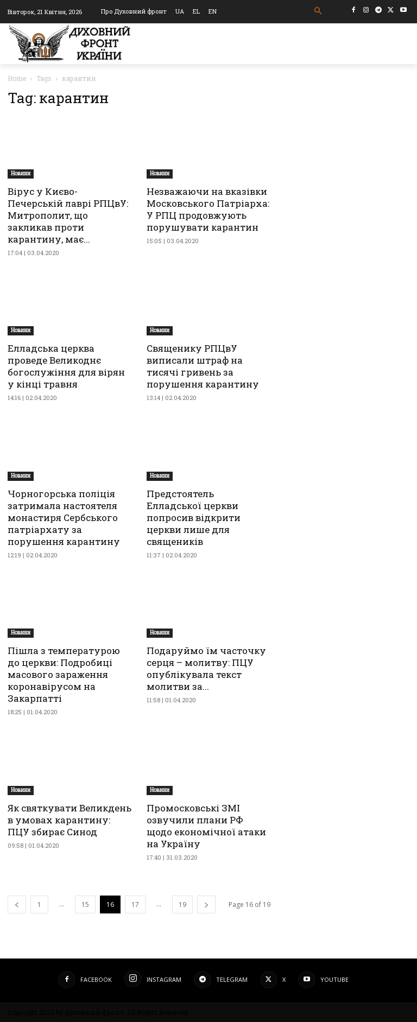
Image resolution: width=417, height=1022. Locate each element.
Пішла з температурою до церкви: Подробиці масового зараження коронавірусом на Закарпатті (64, 674)
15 (85, 904)
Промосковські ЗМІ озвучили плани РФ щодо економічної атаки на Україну (206, 826)
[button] (318, 11)
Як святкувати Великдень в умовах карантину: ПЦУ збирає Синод (69, 820)
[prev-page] (17, 904)
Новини (20, 173)
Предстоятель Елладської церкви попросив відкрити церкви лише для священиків (194, 517)
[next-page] (206, 904)
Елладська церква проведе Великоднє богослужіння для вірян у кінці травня (66, 366)
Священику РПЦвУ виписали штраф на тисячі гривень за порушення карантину (203, 366)
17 (135, 904)
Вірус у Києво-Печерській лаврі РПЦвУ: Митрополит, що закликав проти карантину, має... (68, 215)
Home (17, 78)
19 (182, 904)
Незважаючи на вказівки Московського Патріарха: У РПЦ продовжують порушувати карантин (208, 209)
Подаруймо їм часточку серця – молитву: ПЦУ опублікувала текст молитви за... (206, 668)
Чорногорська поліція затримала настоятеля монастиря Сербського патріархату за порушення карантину (64, 517)
